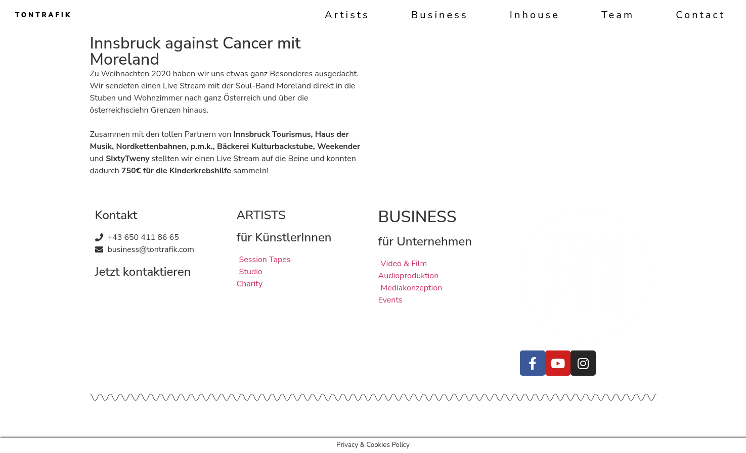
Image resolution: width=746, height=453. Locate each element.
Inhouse (535, 15)
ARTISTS (261, 215)
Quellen (250, 419)
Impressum (158, 419)
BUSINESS (417, 217)
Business (439, 15)
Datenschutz (207, 419)
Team (617, 15)
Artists (347, 15)
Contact (700, 15)
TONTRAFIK (43, 15)
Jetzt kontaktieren (143, 272)
